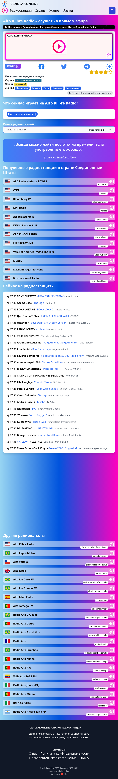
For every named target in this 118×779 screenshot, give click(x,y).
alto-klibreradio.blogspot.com (95, 93)
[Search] (112, 10)
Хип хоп (36, 88)
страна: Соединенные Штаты (58, 26)
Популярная (22, 88)
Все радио (12, 26)
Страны (40, 10)
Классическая (73, 88)
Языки (68, 10)
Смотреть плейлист (22, 114)
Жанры (54, 10)
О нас (33, 753)
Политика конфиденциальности (64, 753)
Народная (57, 88)
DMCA (84, 758)
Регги (46, 88)
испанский (20, 84)
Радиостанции (21, 10)
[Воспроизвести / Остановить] (4, 10)
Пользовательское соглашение (53, 758)
